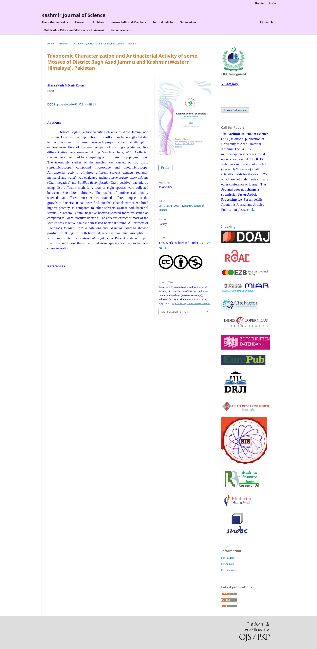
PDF (167, 167)
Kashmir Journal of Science (73, 15)
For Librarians (228, 569)
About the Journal (53, 22)
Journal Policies (163, 22)
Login (272, 2)
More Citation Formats (175, 311)
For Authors (227, 563)
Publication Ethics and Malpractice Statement (74, 30)
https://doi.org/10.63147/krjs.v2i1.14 (75, 104)
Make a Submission (235, 110)
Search (266, 22)
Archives (98, 22)
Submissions (188, 22)
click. (251, 210)
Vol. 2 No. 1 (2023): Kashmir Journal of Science (98, 43)
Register (259, 2)
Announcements (121, 30)
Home (50, 43)
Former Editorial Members (128, 22)
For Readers (227, 557)
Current (80, 22)
